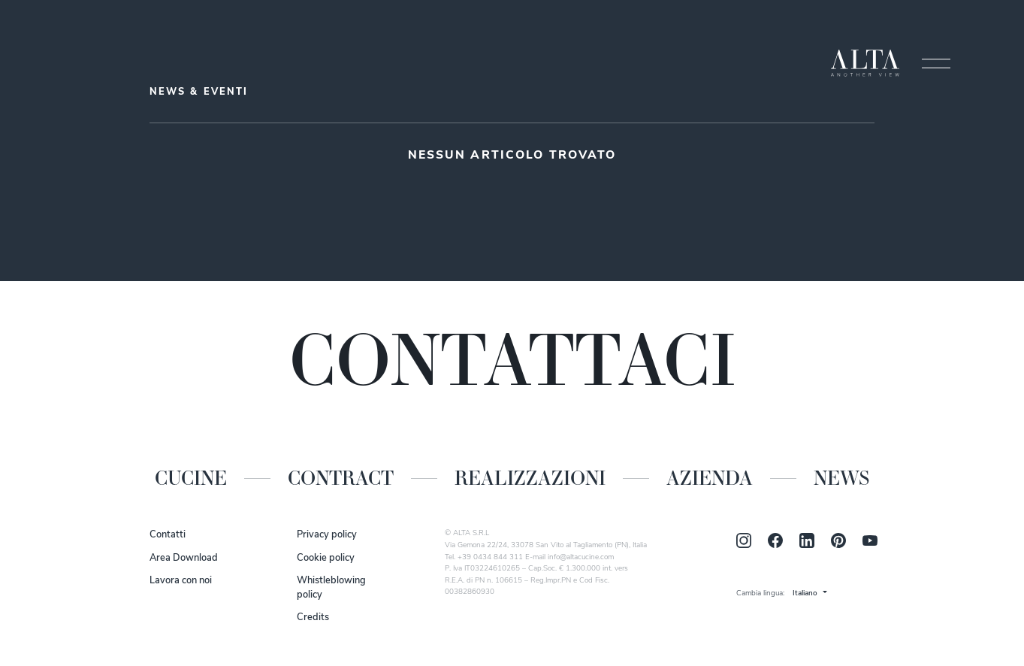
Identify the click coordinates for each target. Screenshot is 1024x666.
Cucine (191, 478)
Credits (313, 617)
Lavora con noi (181, 581)
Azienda (709, 478)
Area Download (184, 558)
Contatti (168, 535)
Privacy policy (327, 535)
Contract (341, 478)
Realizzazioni (530, 478)
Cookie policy (326, 558)
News (841, 478)
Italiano (805, 593)
